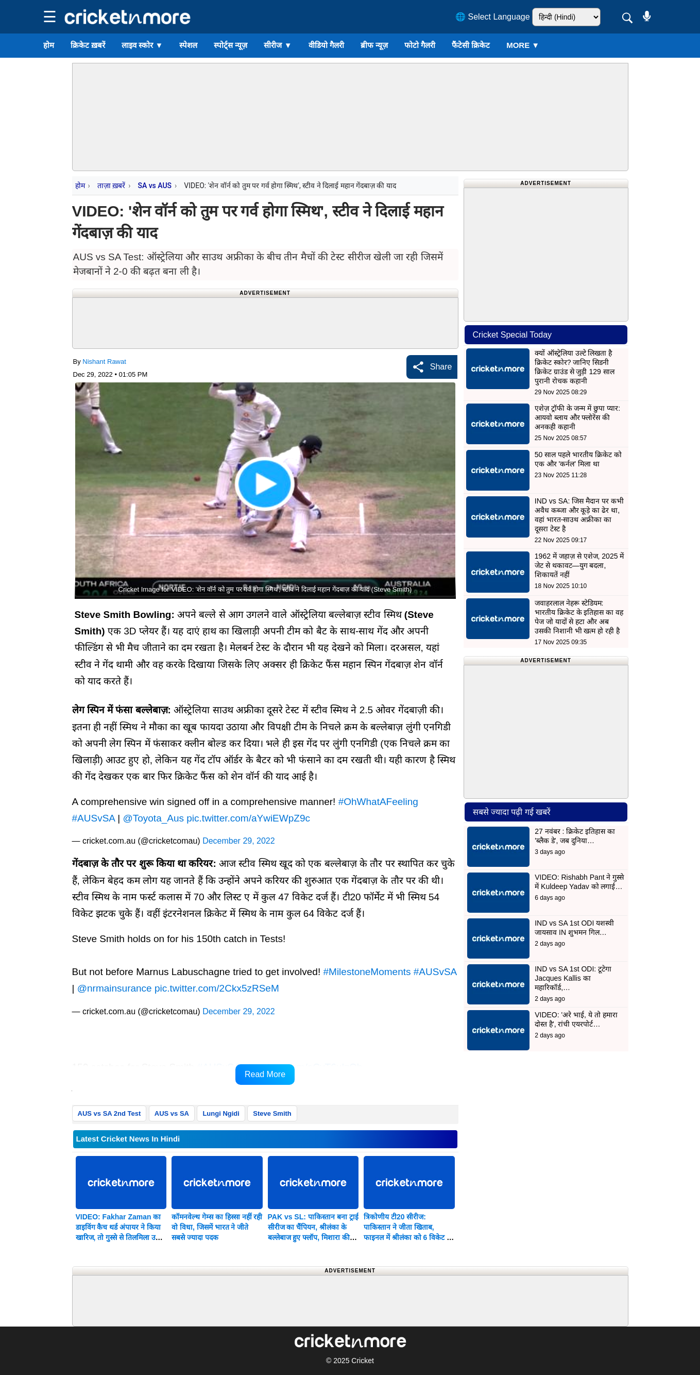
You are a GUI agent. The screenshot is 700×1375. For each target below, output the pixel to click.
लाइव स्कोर (142, 45)
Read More (265, 1074)
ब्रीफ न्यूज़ (374, 45)
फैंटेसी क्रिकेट (471, 45)
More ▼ (522, 45)
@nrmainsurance (114, 988)
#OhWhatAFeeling (378, 801)
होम (48, 45)
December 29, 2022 (238, 840)
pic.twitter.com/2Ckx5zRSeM (217, 988)
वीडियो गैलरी (326, 45)
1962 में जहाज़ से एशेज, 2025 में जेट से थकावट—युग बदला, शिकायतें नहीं (579, 565)
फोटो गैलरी (419, 45)
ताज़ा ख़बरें (111, 185)
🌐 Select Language (492, 16)
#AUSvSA (93, 818)
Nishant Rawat (104, 361)
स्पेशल (188, 45)
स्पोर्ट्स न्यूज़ (230, 45)
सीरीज (278, 45)
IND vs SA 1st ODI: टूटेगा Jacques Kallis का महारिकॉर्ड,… (573, 978)
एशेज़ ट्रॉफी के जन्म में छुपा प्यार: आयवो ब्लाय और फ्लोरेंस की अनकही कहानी (577, 417)
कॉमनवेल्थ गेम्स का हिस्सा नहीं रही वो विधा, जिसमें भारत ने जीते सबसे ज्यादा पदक (217, 1227)
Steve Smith (272, 1113)
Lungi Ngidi (220, 1113)
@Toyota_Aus (153, 818)
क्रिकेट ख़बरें (88, 45)
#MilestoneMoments (367, 971)
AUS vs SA (172, 1113)
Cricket (362, 1360)
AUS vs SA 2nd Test (109, 1113)
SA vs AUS (155, 185)
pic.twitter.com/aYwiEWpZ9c (248, 818)
